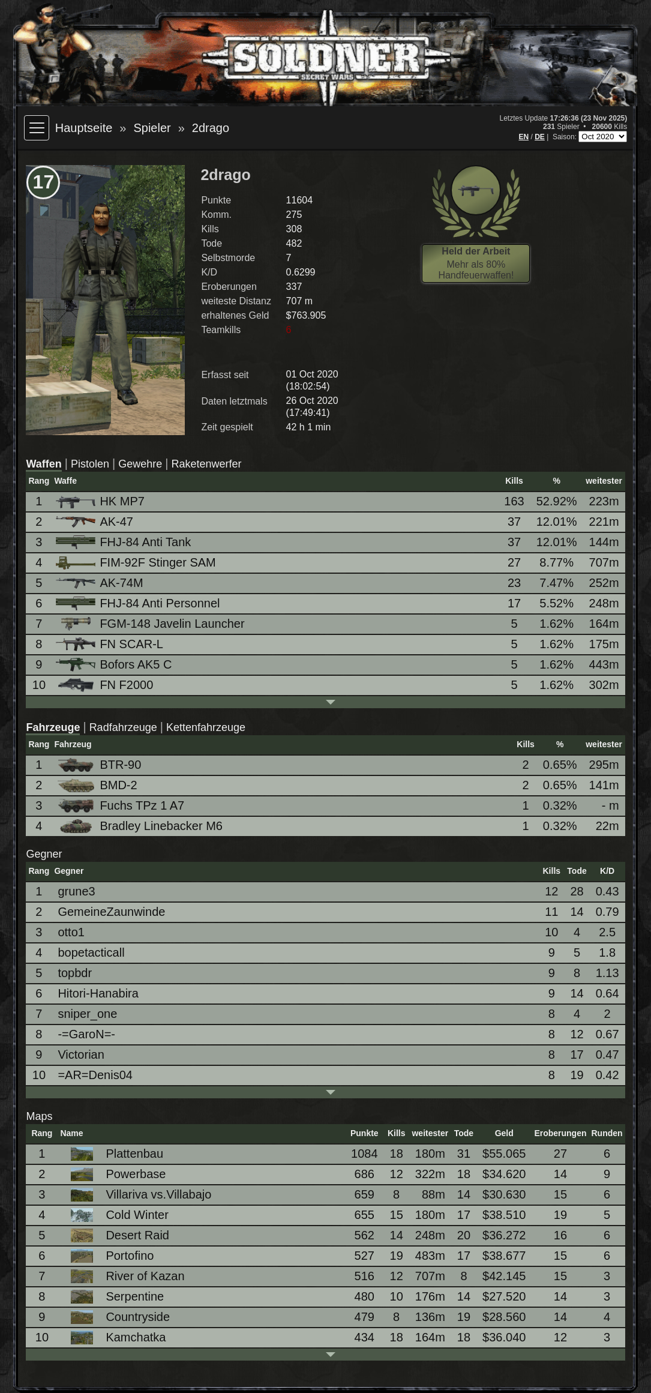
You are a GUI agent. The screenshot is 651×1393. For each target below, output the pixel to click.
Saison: (565, 137)
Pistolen (90, 464)
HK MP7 (101, 501)
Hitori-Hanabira (98, 993)
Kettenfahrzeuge (205, 727)
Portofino (109, 1256)
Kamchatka (115, 1337)
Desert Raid (116, 1235)
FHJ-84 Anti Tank (124, 542)
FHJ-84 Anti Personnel (139, 603)
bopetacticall (91, 952)
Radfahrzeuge (123, 727)
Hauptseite (84, 127)
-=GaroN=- (86, 1034)
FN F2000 (105, 685)
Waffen (43, 464)
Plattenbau (113, 1154)
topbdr (75, 972)
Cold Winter (116, 1215)
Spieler (151, 127)
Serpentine (114, 1297)
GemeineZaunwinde (111, 911)
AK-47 (95, 521)
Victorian (81, 1054)
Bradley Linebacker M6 (140, 826)
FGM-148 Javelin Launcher (151, 624)
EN (523, 137)
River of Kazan (124, 1276)
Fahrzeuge (53, 727)
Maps (39, 1116)
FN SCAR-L (110, 644)
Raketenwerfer (206, 464)
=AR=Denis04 (95, 1075)
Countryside (117, 1317)
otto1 (71, 932)
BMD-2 (97, 785)
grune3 (76, 891)
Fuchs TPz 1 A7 (121, 806)
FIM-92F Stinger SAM (136, 563)
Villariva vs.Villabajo (137, 1195)
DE (540, 137)
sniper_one (87, 1013)
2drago (210, 127)
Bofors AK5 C (115, 665)
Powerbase (115, 1174)
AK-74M (100, 582)
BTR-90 (99, 765)
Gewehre (140, 464)
